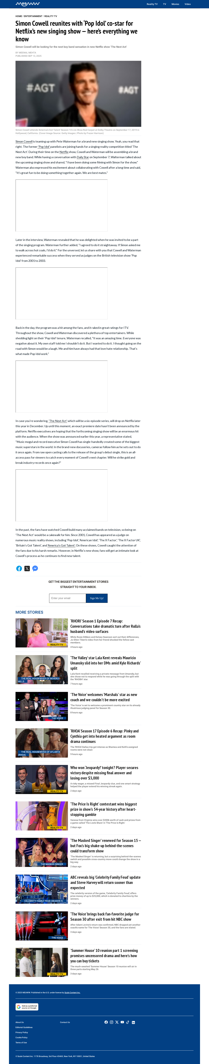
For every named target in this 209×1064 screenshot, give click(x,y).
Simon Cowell (24, 141)
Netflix (63, 152)
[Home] (28, 4)
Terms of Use (21, 1042)
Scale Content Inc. (72, 992)
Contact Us (65, 1022)
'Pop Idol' (44, 146)
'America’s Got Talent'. (61, 545)
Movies (175, 4)
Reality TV (152, 4)
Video (188, 4)
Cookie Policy (21, 1037)
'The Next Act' (58, 421)
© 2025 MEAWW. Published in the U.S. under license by (40, 992)
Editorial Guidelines (24, 1027)
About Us (20, 1022)
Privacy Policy (22, 1032)
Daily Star (83, 157)
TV (164, 4)
